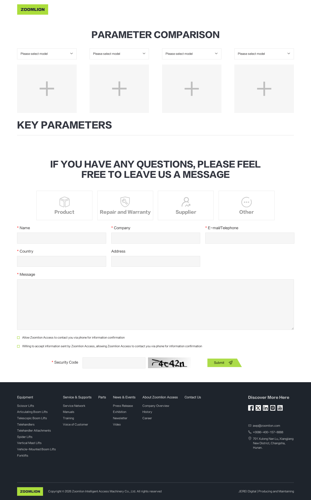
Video (117, 424)
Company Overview (155, 405)
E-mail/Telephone (221, 228)
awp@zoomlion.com (266, 425)
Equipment (98, 9)
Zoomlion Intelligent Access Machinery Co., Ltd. (104, 491)
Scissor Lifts (25, 405)
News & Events (170, 9)
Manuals (68, 412)
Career (147, 418)
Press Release (123, 405)
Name (23, 228)
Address (118, 251)
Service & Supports (126, 9)
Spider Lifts (25, 437)
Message (26, 275)
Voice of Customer (75, 424)
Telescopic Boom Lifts (32, 418)
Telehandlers (26, 424)
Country (25, 251)
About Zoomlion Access (204, 9)
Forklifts (22, 455)
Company (120, 228)
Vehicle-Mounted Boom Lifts (36, 449)
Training (68, 418)
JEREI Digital (247, 491)
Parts (149, 9)
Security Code (65, 362)
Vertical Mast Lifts (29, 443)
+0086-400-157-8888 (268, 432)
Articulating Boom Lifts (32, 412)
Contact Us (235, 9)
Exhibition (119, 412)
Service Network (74, 405)
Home (80, 9)
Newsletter (120, 418)
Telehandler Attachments (34, 430)
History (147, 412)
